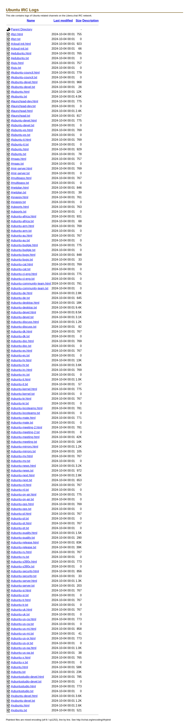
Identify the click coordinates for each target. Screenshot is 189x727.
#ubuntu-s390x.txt (22, 566)
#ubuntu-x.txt (19, 662)
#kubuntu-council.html (25, 72)
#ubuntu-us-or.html (23, 638)
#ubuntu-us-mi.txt (22, 633)
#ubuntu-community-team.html (31, 283)
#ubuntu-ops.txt (21, 508)
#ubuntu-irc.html (21, 369)
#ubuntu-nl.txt (20, 489)
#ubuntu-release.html (25, 542)
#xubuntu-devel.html (24, 695)
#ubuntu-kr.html (21, 398)
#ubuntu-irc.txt (20, 374)
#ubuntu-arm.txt (21, 230)
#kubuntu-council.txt (24, 77)
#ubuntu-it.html (20, 379)
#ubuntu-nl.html (21, 485)
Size (79, 20)
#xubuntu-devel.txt (23, 700)
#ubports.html (20, 206)
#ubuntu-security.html (25, 571)
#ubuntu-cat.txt (20, 269)
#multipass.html (21, 178)
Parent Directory (21, 29)
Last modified (63, 20)
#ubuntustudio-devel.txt (26, 681)
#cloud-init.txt (19, 48)
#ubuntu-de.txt (20, 298)
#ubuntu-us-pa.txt (22, 652)
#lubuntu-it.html (21, 139)
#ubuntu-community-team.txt (29, 288)
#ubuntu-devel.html (23, 312)
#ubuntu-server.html (24, 580)
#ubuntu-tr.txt (19, 604)
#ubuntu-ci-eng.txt (23, 278)
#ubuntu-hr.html (21, 360)
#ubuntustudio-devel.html (27, 676)
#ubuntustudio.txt (22, 691)
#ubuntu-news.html (23, 465)
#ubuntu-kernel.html (24, 389)
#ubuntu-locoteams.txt (25, 413)
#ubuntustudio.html (23, 686)
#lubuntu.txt (18, 154)
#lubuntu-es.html (22, 130)
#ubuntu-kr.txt (20, 403)
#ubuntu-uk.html (21, 609)
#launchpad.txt (20, 115)
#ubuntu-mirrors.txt (23, 451)
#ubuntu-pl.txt (20, 518)
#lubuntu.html (20, 149)
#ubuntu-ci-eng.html (24, 274)
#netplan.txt (18, 192)
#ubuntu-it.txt (19, 384)
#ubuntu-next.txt (21, 480)
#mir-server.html (21, 168)
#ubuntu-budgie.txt (23, 250)
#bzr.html (17, 34)
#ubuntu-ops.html (22, 504)
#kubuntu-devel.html (24, 82)
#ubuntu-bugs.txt (22, 259)
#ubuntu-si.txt (20, 595)
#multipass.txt (20, 182)
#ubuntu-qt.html (21, 523)
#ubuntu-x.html (20, 657)
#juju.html (17, 63)
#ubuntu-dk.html (21, 331)
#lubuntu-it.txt (20, 144)
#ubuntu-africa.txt (22, 221)
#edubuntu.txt (20, 58)
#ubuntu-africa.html (23, 216)
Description (90, 20)
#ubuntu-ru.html (21, 552)
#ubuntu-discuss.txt (23, 326)
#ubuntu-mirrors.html (24, 446)
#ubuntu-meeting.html (25, 437)
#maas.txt (17, 163)
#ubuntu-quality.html (24, 532)
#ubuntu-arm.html (22, 226)
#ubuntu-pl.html (21, 513)
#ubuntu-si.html (21, 590)
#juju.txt (16, 67)
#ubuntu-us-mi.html (23, 628)
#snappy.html (19, 197)
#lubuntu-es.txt (20, 134)
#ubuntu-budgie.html (24, 245)
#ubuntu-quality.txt (23, 537)
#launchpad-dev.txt (23, 106)
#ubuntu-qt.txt (20, 528)
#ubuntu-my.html (22, 456)
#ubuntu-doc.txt (21, 345)
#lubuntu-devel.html (24, 120)
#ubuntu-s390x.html (24, 561)
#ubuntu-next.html (23, 475)
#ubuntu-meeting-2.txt (25, 432)
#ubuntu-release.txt (23, 547)
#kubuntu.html (20, 91)
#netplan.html (20, 187)
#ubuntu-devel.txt (22, 317)
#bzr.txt (15, 39)
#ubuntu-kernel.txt (23, 393)
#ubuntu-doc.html (22, 341)
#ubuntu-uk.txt (20, 614)
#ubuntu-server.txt (23, 585)
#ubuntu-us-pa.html (23, 648)
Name (31, 20)
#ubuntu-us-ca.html (23, 619)
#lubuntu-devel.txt (22, 125)
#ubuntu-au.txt (20, 240)
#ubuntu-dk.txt (20, 336)
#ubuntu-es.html (21, 350)
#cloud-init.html (21, 43)
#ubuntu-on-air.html (23, 494)
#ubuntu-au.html (21, 235)
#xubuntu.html (20, 705)
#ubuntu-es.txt (20, 355)
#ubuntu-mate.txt (22, 422)
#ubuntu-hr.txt (20, 365)
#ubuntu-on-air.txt (22, 499)
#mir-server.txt (20, 173)
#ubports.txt (18, 211)
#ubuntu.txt (18, 672)
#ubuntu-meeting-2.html (26, 427)
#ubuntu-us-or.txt (22, 643)
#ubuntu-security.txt (23, 576)
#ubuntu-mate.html (23, 417)
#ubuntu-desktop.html (25, 302)
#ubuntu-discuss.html (25, 321)
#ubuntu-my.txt (20, 461)
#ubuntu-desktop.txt (24, 307)
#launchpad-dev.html (24, 101)
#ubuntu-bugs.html (23, 254)
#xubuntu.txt (19, 710)
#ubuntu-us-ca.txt (22, 624)
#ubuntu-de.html (21, 293)
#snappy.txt (18, 202)
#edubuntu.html (21, 53)
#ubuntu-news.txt (22, 470)
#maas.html (18, 158)
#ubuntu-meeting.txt (24, 441)
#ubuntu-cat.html (22, 264)
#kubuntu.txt (19, 96)
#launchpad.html (21, 110)
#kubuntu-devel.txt (23, 87)
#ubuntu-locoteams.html (26, 408)
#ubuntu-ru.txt (20, 556)
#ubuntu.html (19, 667)
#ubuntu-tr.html (21, 600)
